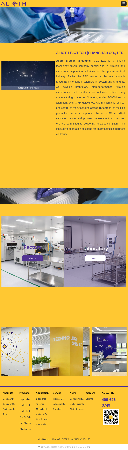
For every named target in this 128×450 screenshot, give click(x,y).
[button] (124, 3)
